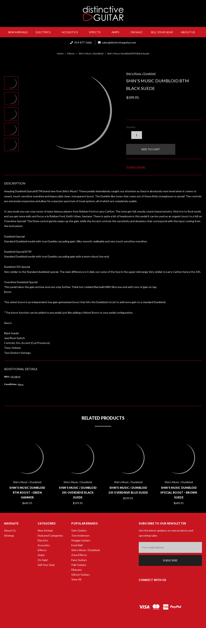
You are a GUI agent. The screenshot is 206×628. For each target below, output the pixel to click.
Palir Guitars (78, 564)
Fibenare (76, 569)
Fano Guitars (79, 560)
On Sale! (136, 32)
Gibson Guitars (80, 574)
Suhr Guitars (79, 530)
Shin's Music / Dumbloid (85, 550)
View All (76, 579)
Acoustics (71, 32)
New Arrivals (18, 32)
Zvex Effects (79, 555)
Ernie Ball (76, 545)
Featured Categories (50, 535)
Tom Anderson (80, 535)
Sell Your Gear (162, 32)
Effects (96, 32)
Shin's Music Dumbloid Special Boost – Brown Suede (178, 492)
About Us (189, 32)
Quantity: (131, 127)
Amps (117, 32)
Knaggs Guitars (80, 540)
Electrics (45, 32)
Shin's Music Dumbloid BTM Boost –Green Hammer (27, 492)
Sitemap (9, 535)
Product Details (137, 167)
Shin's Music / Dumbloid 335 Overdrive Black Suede (78, 492)
